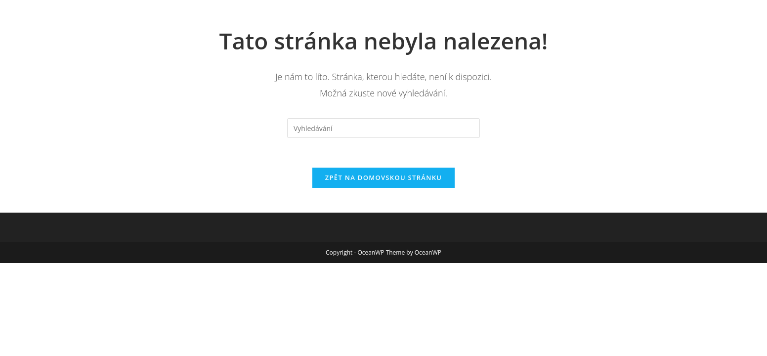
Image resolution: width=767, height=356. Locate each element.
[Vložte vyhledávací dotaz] (383, 128)
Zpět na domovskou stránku (383, 177)
